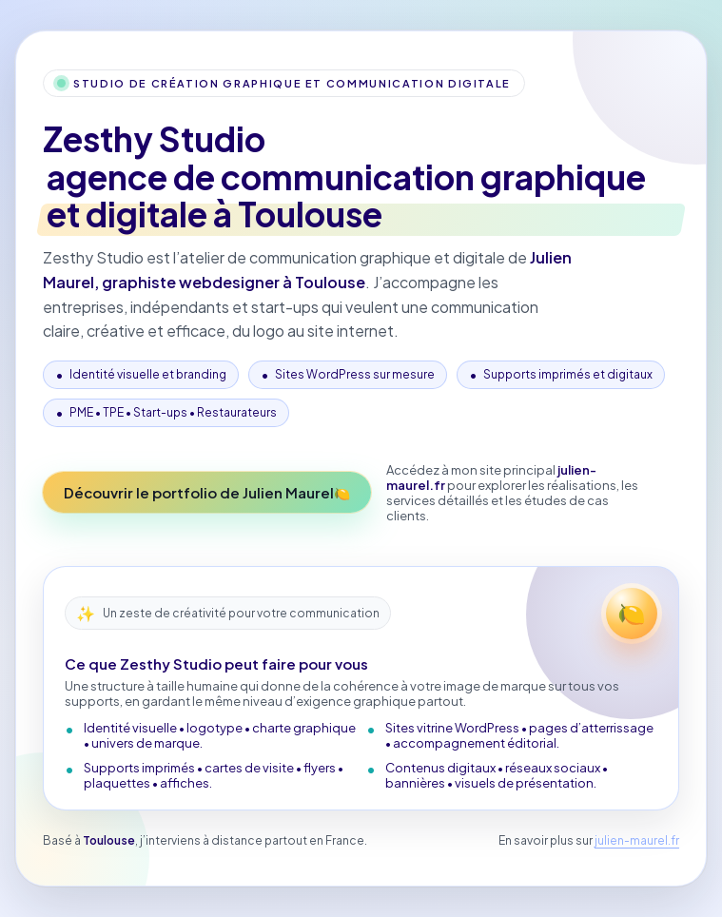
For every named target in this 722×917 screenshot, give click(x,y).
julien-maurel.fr (637, 840)
